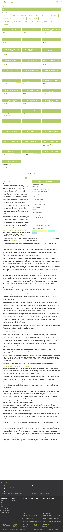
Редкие (37, 15)
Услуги (1, 502)
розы (58, 261)
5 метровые (5, 24)
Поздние (29, 18)
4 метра (51, 21)
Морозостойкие (15, 15)
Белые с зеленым (6, 21)
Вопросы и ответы (15, 502)
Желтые (35, 18)
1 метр (25, 21)
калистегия (18, 240)
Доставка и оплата (4, 510)
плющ (22, 240)
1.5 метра (32, 21)
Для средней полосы (7, 18)
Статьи (1, 504)
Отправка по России (4, 512)
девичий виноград (49, 238)
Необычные (44, 15)
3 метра (45, 21)
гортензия (22, 244)
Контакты (2, 506)
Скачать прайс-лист (4, 508)
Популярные (5, 15)
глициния (33, 244)
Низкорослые (23, 15)
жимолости (17, 244)
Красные (49, 18)
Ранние (16, 18)
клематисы (11, 244)
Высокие (31, 15)
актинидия (28, 244)
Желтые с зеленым (17, 21)
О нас (1, 500)
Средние (22, 18)
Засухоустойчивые (53, 15)
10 (36, 177)
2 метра (38, 21)
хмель (13, 240)
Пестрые (42, 18)
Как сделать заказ (15, 500)
